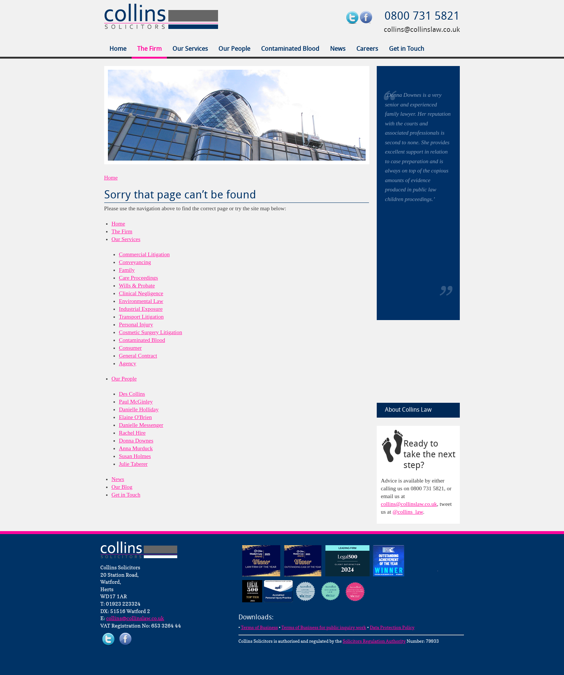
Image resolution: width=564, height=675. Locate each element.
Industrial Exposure (141, 309)
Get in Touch (406, 49)
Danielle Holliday (139, 409)
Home (117, 49)
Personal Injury (136, 324)
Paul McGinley (136, 402)
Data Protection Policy (392, 627)
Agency (127, 363)
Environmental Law (141, 301)
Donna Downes (136, 441)
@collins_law (408, 512)
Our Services (190, 49)
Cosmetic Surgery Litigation (150, 332)
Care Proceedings (138, 278)
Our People (234, 49)
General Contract (138, 356)
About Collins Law (408, 410)
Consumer (130, 348)
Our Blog (122, 487)
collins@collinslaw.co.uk (422, 30)
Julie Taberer (133, 464)
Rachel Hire (132, 433)
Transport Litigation (141, 317)
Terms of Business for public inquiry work (323, 627)
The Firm (149, 49)
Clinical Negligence (141, 293)
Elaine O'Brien (135, 417)
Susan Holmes (135, 456)
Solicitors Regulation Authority (374, 641)
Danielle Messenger (141, 425)
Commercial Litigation (144, 254)
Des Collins (132, 394)
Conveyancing (135, 262)
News (338, 49)
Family (127, 270)
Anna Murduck (136, 448)
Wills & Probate (137, 286)
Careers (367, 49)
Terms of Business (259, 627)
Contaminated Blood (290, 49)
